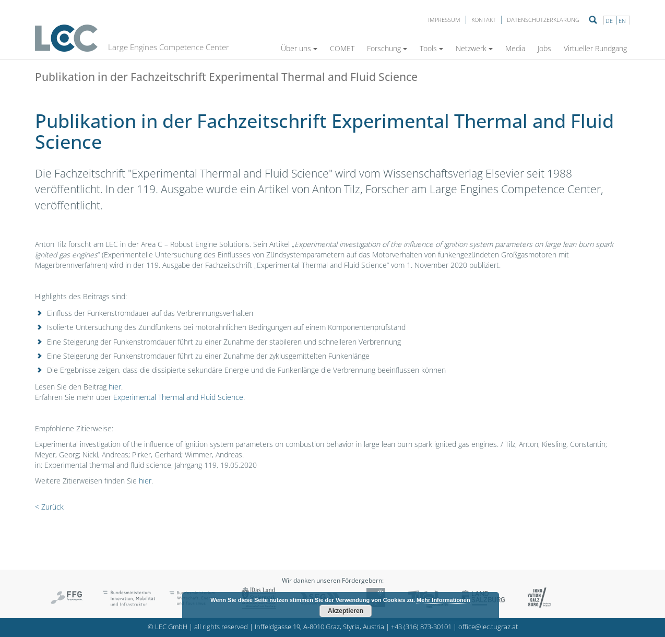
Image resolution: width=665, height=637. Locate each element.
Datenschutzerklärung (543, 19)
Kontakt (483, 19)
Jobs (544, 48)
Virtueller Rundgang (595, 48)
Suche (593, 20)
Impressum (444, 19)
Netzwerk (474, 48)
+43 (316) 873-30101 (421, 626)
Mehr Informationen (443, 600)
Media (515, 48)
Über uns (299, 48)
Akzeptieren (345, 611)
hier (115, 387)
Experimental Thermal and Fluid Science (178, 397)
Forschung (387, 48)
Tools (431, 48)
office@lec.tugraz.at (488, 626)
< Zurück (49, 507)
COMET (342, 48)
